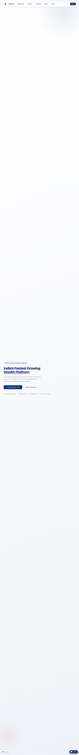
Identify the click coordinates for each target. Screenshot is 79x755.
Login (73, 4)
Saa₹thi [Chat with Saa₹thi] (72, 751)
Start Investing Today (13, 387)
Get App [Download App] (6, 751)
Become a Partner (30, 387)
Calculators (39, 4)
